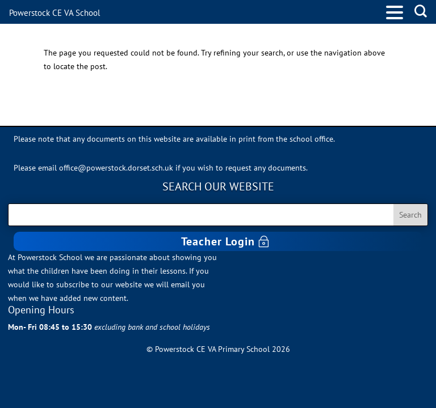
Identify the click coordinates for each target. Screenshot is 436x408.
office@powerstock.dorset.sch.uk (116, 168)
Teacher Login (218, 241)
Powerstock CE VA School (54, 12)
